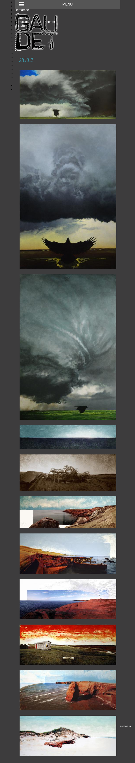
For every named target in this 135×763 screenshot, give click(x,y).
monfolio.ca (125, 726)
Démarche (22, 10)
